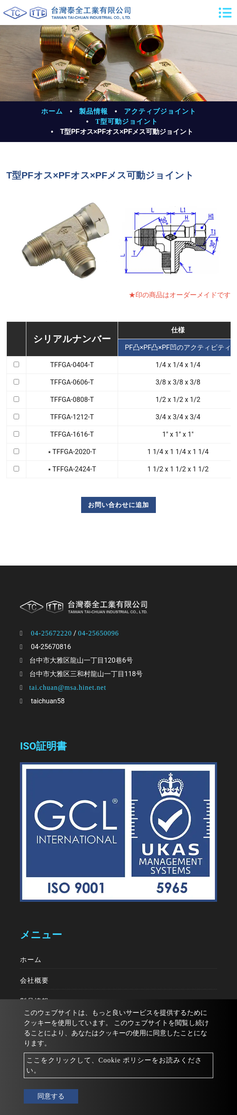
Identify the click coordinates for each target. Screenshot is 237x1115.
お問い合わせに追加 (118, 505)
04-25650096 (98, 633)
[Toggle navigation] (225, 12)
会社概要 (34, 980)
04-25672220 (51, 633)
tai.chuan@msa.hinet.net (67, 687)
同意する (51, 1096)
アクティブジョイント (160, 111)
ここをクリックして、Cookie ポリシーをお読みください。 (114, 1065)
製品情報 (93, 111)
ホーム (52, 111)
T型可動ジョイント (126, 121)
